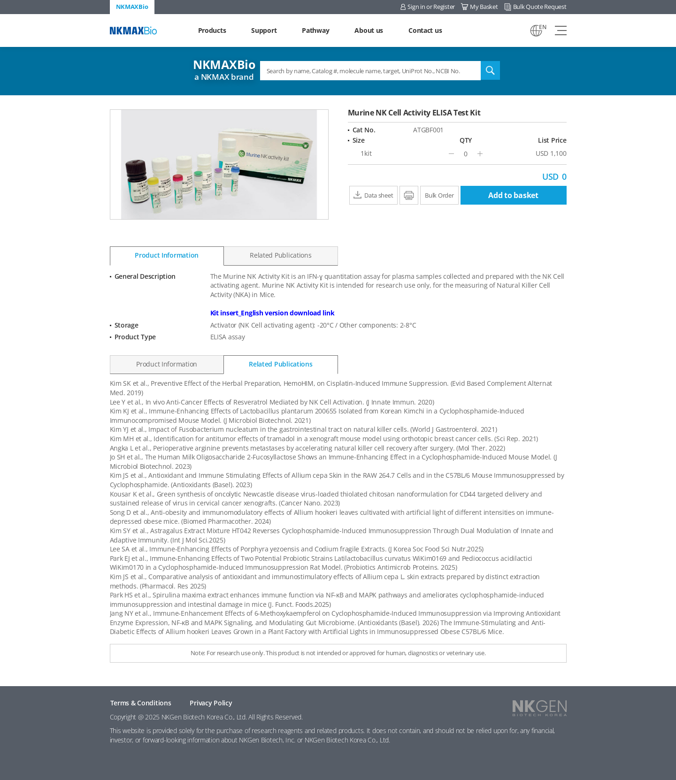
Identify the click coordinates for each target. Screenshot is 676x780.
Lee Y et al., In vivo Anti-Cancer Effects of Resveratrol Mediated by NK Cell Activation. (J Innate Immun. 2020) (272, 402)
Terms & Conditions (140, 702)
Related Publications (280, 255)
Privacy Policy (211, 702)
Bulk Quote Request (540, 6)
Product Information (167, 255)
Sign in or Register (431, 6)
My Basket (484, 6)
